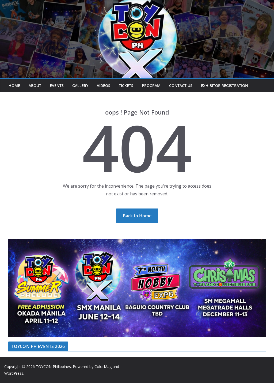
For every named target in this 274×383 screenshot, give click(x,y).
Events (57, 85)
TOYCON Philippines (53, 366)
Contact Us (180, 85)
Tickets (126, 85)
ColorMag (103, 366)
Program (151, 85)
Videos (103, 85)
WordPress (13, 373)
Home (14, 85)
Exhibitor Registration (224, 85)
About (35, 85)
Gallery (80, 85)
